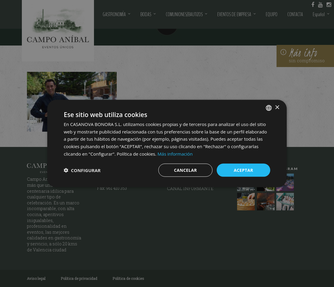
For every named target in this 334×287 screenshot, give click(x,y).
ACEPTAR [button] (243, 170)
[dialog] (167, 143)
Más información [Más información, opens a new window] (174, 154)
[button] (82, 170)
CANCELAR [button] (185, 170)
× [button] (277, 107)
